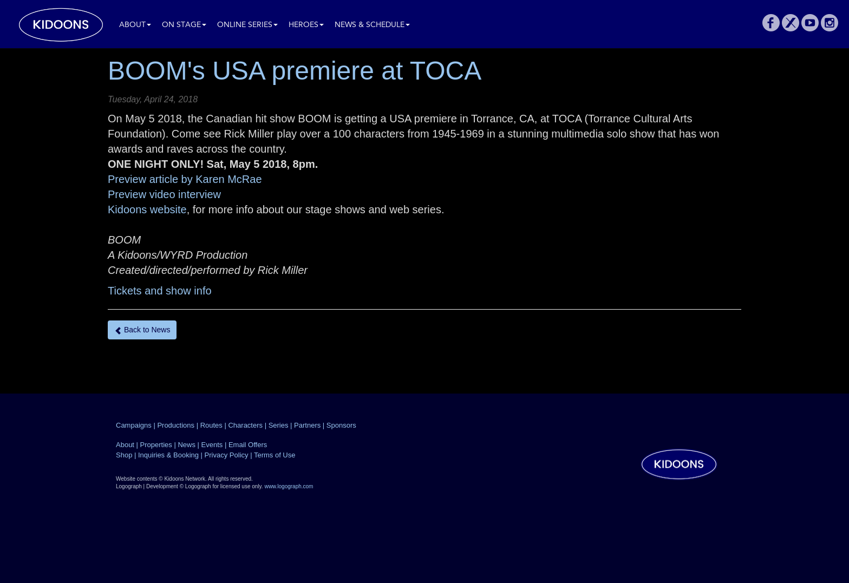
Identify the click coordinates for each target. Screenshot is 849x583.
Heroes (306, 25)
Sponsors (341, 425)
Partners (307, 425)
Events (212, 445)
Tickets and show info (160, 291)
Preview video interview (164, 194)
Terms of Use (275, 455)
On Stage (184, 25)
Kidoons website (147, 209)
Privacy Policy (227, 455)
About (135, 25)
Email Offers (247, 445)
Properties (156, 445)
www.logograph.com (288, 486)
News (186, 445)
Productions (175, 425)
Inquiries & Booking (168, 455)
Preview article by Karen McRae (185, 179)
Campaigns (134, 425)
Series (279, 425)
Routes (211, 425)
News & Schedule (372, 25)
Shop (124, 455)
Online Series (247, 25)
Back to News (142, 330)
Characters (245, 425)
